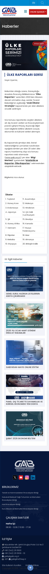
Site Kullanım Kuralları (11, 565)
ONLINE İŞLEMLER (37, 12)
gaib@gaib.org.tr (10, 556)
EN (33, 2)
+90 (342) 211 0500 (12, 550)
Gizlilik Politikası (32, 565)
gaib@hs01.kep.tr (17, 559)
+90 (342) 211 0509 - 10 (13, 553)
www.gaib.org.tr (13, 157)
